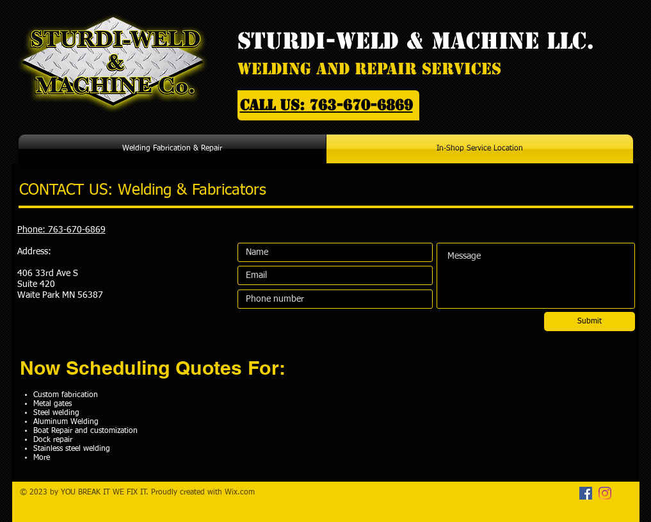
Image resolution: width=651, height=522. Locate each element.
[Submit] (589, 321)
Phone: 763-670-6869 (61, 229)
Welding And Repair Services (369, 69)
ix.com (243, 492)
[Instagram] (605, 493)
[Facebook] (585, 493)
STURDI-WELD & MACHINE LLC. (415, 40)
